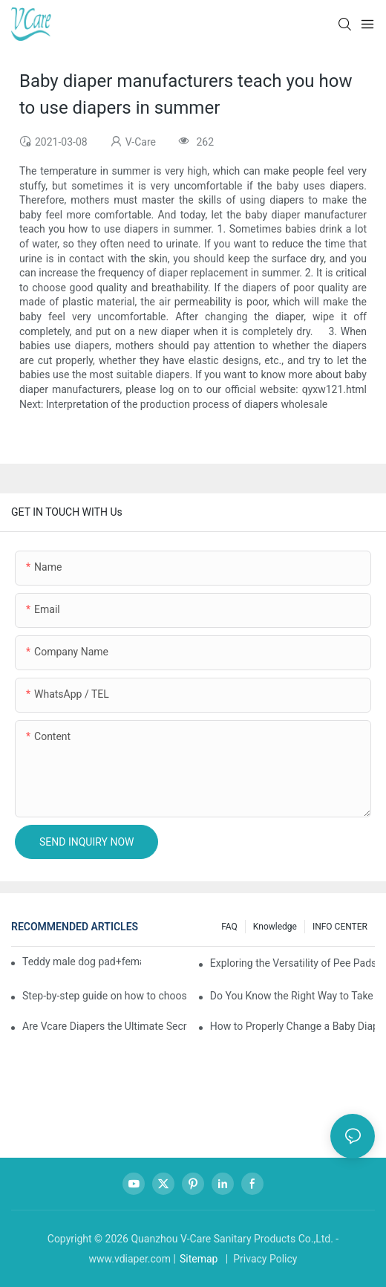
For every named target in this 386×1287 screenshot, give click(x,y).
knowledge (275, 926)
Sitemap (198, 1259)
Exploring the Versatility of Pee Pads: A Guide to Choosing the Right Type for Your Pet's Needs (292, 963)
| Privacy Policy (260, 1259)
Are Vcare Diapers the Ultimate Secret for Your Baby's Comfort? (104, 1026)
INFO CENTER (340, 926)
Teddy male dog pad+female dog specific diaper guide (81, 961)
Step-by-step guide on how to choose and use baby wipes (104, 996)
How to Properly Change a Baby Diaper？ (292, 1026)
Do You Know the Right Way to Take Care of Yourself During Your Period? (292, 996)
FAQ (229, 926)
